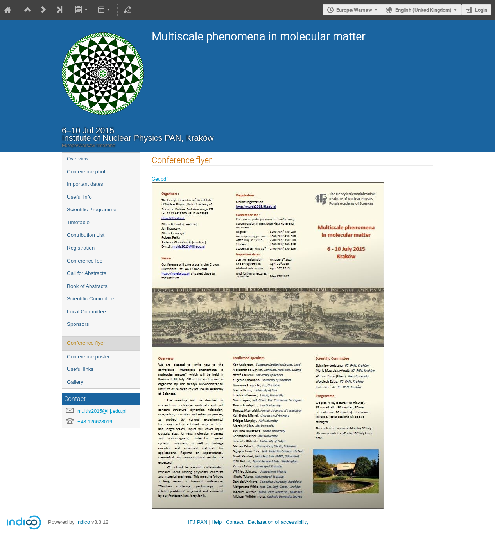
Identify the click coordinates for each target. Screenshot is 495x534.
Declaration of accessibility (278, 522)
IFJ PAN (197, 522)
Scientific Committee (90, 299)
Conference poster (88, 357)
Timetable (78, 222)
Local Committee (86, 312)
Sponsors (78, 324)
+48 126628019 (94, 421)
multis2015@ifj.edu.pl (101, 411)
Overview (78, 159)
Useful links (80, 369)
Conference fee (84, 261)
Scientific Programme (92, 209)
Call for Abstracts (86, 273)
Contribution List (85, 235)
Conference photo (87, 171)
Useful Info (79, 197)
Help (217, 522)
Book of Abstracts (87, 286)
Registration (81, 248)
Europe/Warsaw (354, 9)
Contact (235, 522)
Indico (83, 522)
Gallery (75, 382)
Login (481, 9)
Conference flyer (86, 343)
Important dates (85, 184)
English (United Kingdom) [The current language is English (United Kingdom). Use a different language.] (423, 9)
